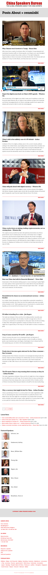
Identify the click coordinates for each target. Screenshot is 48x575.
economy (7, 563)
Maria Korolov (4, 536)
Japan (3, 565)
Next (10, 409)
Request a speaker (6, 548)
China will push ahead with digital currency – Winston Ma (21, 186)
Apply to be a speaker (6, 550)
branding (25, 561)
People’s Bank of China (17, 565)
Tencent (16, 566)
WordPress (31, 572)
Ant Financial (13, 561)
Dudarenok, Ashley (16, 442)
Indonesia (33, 563)
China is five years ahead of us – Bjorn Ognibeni (15, 419)
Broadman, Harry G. (17, 496)
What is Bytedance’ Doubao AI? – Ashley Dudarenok (16, 421)
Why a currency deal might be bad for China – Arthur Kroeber (23, 390)
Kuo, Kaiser (14, 487)
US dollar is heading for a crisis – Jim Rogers (17, 314)
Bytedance (37, 561)
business (31, 561)
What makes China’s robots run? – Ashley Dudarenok (16, 423)
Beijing (20, 561)
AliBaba (3, 561)
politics (33, 565)
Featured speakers (6, 554)
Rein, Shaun (14, 478)
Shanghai (38, 565)
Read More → (41, 63)
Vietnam (21, 566)
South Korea (4, 566)
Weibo (26, 566)
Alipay (7, 561)
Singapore (44, 565)
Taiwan (11, 566)
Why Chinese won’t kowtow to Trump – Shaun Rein (19, 48)
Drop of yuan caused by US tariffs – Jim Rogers (18, 335)
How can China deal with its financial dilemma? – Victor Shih (22, 279)
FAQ (2, 552)
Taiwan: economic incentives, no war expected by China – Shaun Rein (20, 425)
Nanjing (8, 565)
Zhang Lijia (14, 460)
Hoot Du (22, 572)
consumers (44, 561)
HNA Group (27, 563)
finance (13, 563)
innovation (40, 563)
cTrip (2, 563)
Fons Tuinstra (4, 524)
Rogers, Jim (14, 469)
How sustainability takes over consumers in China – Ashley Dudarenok (21, 417)
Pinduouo (27, 565)
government (19, 563)
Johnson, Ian (15, 433)
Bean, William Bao (16, 451)
